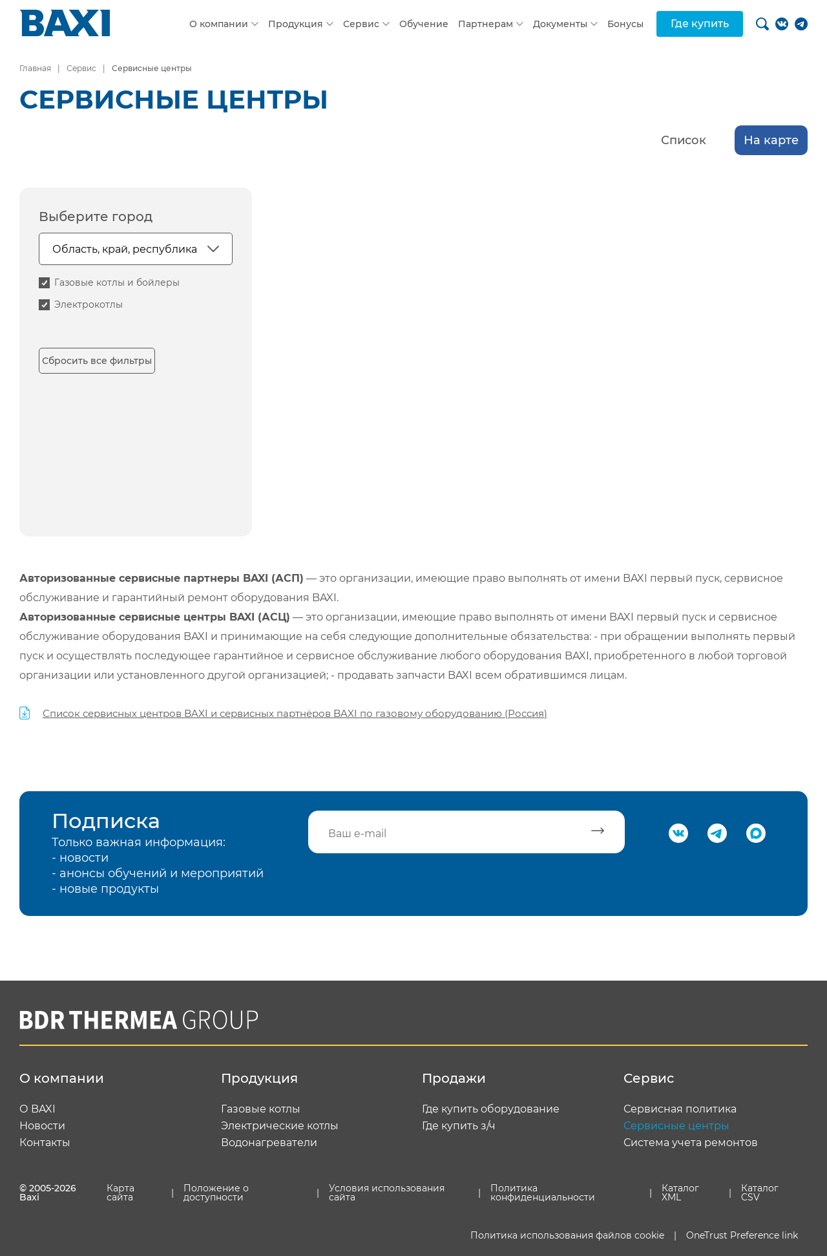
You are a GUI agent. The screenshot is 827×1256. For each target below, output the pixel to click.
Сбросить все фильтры (97, 361)
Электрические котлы (280, 1126)
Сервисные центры (676, 1126)
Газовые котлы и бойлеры (117, 282)
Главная (35, 68)
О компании (218, 23)
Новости (42, 1126)
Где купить (700, 23)
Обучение (423, 24)
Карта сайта (120, 1193)
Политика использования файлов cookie (567, 1235)
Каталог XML (680, 1193)
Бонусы (625, 24)
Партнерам (485, 23)
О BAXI (37, 1109)
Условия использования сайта (387, 1193)
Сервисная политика (680, 1109)
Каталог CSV (760, 1193)
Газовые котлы (260, 1109)
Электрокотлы (88, 304)
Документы (560, 23)
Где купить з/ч (459, 1126)
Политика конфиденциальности (542, 1193)
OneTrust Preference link (742, 1235)
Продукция (295, 23)
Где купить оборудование (491, 1109)
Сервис (361, 23)
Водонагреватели (269, 1143)
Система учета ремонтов (690, 1143)
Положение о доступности (216, 1193)
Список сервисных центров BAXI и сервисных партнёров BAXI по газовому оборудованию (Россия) (295, 713)
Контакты (44, 1143)
